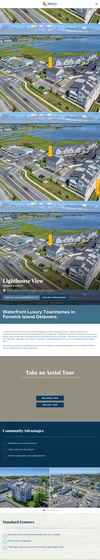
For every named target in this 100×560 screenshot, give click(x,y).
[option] (25, 488)
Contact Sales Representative (21, 297)
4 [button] (50, 510)
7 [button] (56, 510)
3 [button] (48, 510)
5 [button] (52, 510)
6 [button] (54, 510)
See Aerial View (50, 398)
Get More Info (98, 187)
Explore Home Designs (54, 297)
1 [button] (44, 510)
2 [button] (46, 510)
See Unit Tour (50, 405)
